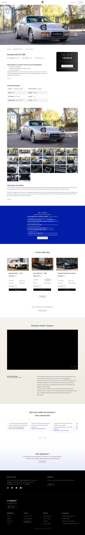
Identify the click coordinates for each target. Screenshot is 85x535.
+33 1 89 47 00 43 (28, 516)
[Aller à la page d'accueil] (42, 2)
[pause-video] (72, 366)
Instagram (9, 484)
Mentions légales (66, 518)
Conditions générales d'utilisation (69, 523)
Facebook (9, 482)
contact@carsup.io (28, 518)
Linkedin (27, 484)
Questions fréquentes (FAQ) (68, 516)
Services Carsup (47, 518)
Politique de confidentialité (68, 521)
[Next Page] (42, 296)
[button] (4, 2)
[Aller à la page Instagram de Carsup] (8, 488)
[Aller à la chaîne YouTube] (16, 488)
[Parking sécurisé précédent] (40, 438)
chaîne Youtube (23, 480)
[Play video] (75, 366)
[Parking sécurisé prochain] (44, 438)
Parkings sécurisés (47, 516)
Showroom (45, 521)
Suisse (8, 523)
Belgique (9, 518)
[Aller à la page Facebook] (12, 488)
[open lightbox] (42, 128)
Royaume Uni (10, 521)
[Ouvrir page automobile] (18, 264)
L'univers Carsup (47, 523)
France (8, 516)
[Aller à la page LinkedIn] (20, 488)
